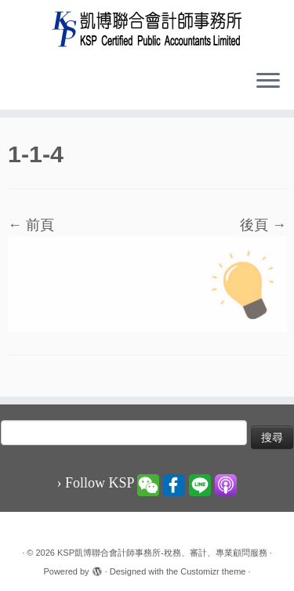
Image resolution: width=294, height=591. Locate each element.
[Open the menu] (268, 81)
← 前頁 (31, 225)
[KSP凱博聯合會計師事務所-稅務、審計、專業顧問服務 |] (147, 28)
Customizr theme (212, 571)
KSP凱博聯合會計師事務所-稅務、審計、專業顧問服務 (162, 552)
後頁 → (263, 225)
